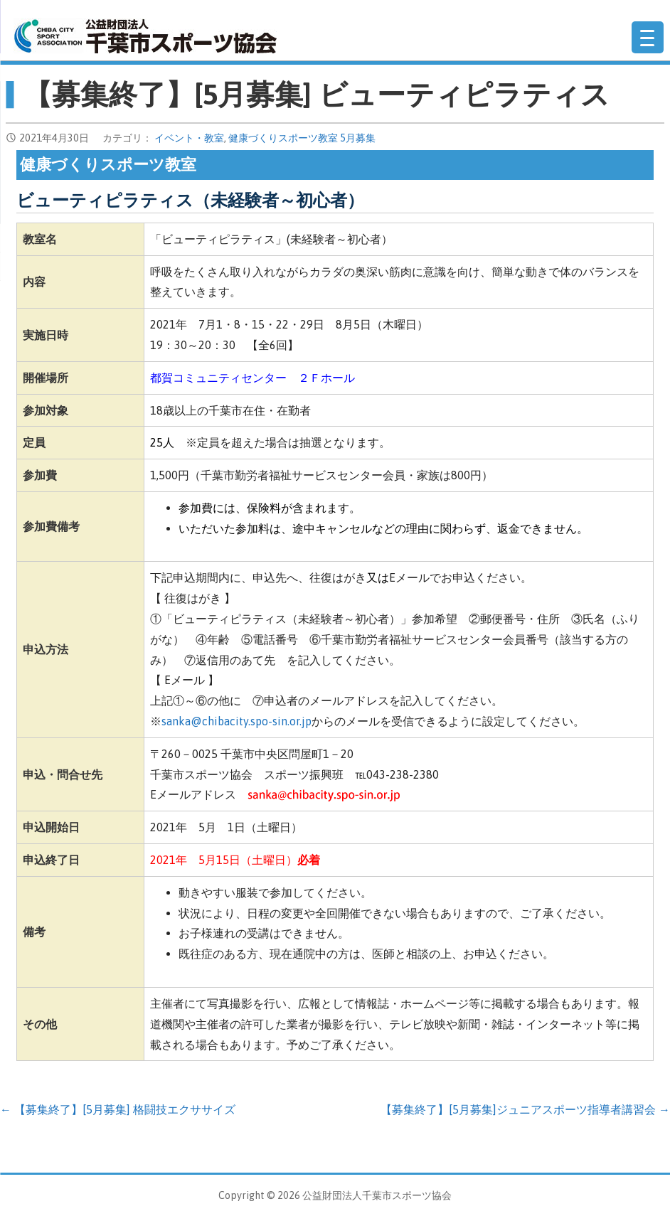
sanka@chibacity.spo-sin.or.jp (236, 721)
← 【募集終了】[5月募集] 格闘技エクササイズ (117, 1109)
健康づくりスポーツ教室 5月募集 (302, 138)
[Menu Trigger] (648, 37)
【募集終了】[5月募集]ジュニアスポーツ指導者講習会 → (525, 1109)
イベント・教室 (189, 138)
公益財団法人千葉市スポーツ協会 (145, 35)
